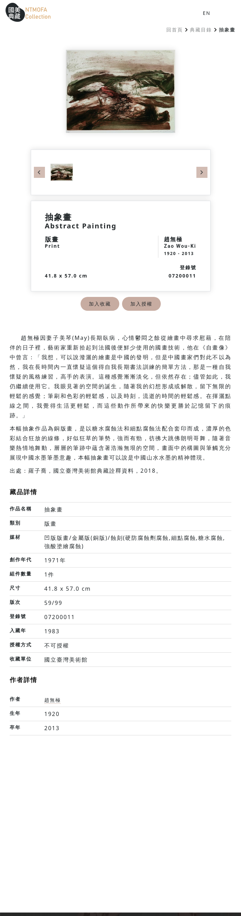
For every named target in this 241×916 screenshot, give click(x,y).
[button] (224, 12)
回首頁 (174, 29)
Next (201, 172)
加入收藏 (100, 303)
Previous (39, 172)
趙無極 (52, 700)
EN (207, 13)
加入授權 (141, 303)
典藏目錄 (201, 29)
